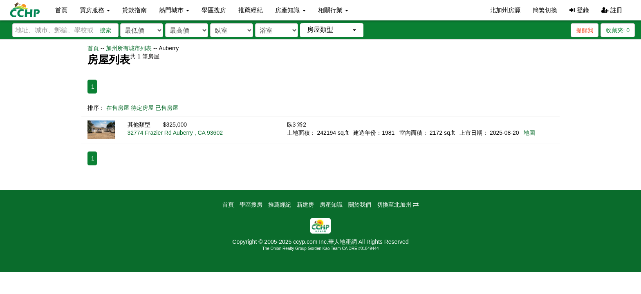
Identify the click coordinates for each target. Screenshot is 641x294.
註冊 (612, 10)
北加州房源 (505, 10)
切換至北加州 (398, 204)
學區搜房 (214, 10)
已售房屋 (166, 108)
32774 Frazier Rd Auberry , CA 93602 (175, 132)
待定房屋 (142, 108)
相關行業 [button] (333, 10)
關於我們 (359, 204)
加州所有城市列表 (129, 48)
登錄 (579, 10)
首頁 (61, 10)
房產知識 (331, 204)
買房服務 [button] (95, 10)
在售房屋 (117, 108)
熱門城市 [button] (174, 10)
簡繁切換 (545, 10)
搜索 (105, 30)
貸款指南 (134, 10)
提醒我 (584, 30)
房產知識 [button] (290, 10)
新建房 (305, 204)
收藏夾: (618, 30)
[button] (332, 30)
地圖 (529, 132)
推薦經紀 (250, 10)
